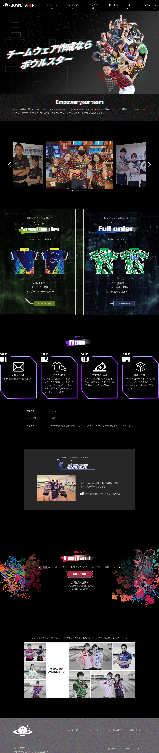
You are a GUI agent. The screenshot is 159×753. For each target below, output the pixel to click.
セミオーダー (73, 730)
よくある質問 (114, 730)
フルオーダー (94, 730)
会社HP (111, 748)
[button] (10, 165)
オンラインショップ (132, 748)
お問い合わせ (135, 730)
